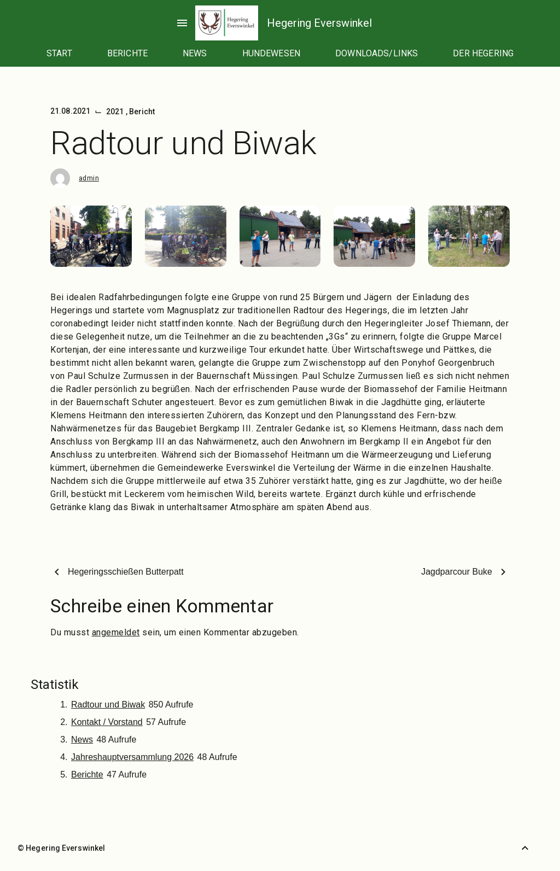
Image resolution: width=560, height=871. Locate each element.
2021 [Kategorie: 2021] (116, 111)
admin (89, 178)
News (82, 739)
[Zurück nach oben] (525, 848)
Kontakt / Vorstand (107, 722)
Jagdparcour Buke (456, 571)
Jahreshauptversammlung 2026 (132, 757)
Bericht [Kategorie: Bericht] (142, 111)
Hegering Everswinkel (319, 23)
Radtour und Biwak (108, 704)
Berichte (87, 774)
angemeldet (116, 632)
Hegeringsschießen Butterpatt (126, 571)
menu (182, 23)
